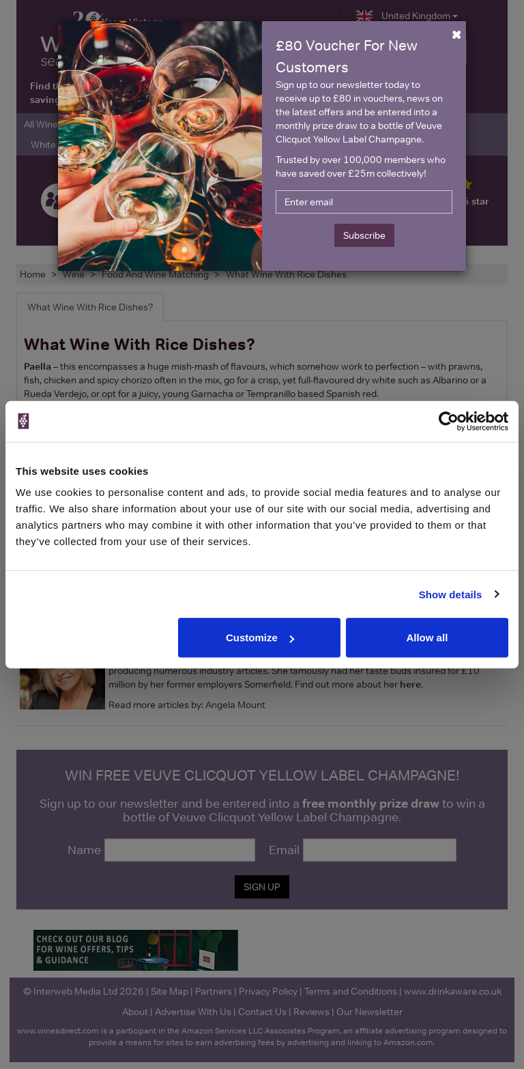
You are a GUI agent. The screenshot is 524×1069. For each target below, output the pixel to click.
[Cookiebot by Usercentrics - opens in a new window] (448, 421)
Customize (260, 637)
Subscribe (364, 235)
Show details (450, 594)
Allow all (427, 637)
